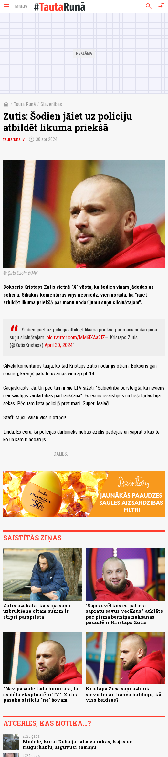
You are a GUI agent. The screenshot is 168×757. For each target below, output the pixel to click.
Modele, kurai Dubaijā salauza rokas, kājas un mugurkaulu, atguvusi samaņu (78, 744)
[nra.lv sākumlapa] (21, 6)
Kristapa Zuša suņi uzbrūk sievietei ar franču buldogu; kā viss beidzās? (123, 694)
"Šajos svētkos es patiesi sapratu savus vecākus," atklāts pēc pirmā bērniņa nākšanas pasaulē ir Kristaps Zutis (124, 613)
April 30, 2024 (59, 345)
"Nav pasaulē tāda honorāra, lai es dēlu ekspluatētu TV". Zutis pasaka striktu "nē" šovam (41, 694)
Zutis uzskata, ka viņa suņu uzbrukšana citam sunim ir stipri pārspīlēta (36, 611)
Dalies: (61, 454)
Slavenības (51, 104)
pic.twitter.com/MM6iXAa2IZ (76, 337)
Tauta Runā (25, 104)
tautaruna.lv (14, 139)
